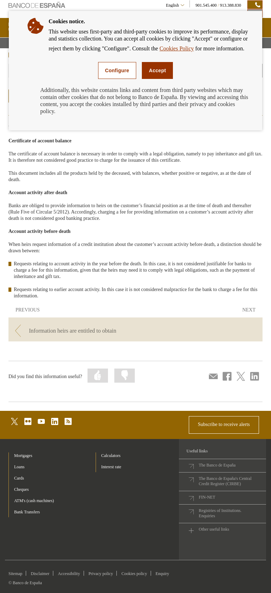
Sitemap (15, 573)
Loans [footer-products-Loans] (19, 466)
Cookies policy (134, 573)
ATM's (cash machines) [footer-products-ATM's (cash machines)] (34, 500)
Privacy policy (101, 573)
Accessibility (69, 573)
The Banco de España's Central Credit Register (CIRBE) (225, 481)
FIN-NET (207, 497)
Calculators (111, 455)
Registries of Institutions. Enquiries (220, 513)
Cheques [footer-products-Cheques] (21, 489)
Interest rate (111, 466)
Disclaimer (40, 573)
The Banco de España (217, 465)
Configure (117, 70)
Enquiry (162, 573)
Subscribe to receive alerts (224, 424)
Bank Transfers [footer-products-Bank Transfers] (27, 511)
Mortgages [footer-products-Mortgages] (23, 455)
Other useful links (214, 529)
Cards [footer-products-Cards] (19, 478)
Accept (157, 70)
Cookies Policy (176, 48)
